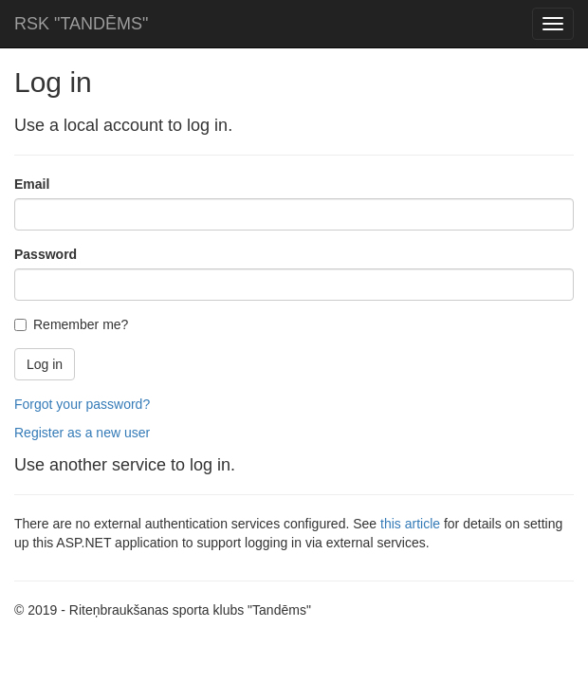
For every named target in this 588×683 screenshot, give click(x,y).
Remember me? (71, 324)
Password (45, 254)
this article (410, 523)
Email (31, 184)
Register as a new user (82, 432)
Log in (45, 364)
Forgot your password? (82, 404)
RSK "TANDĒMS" (81, 23)
